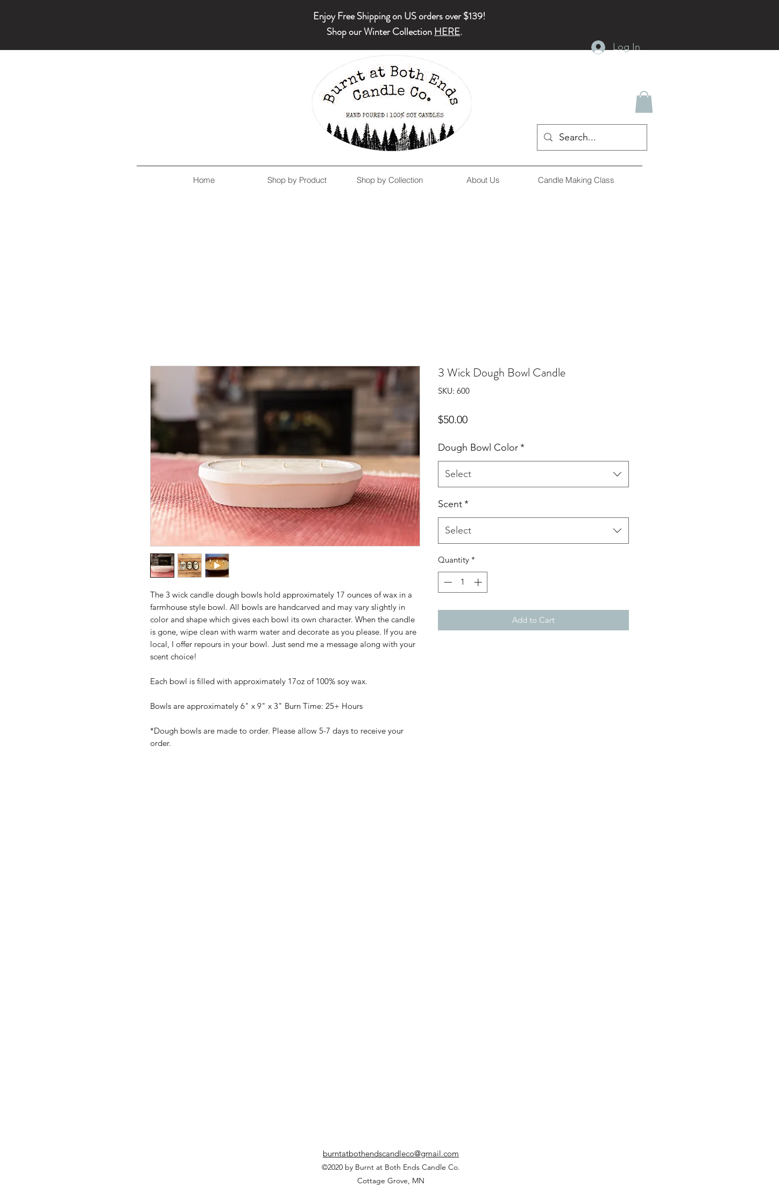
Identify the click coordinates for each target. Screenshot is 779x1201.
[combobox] (533, 474)
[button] (644, 102)
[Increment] (479, 582)
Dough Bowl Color (481, 447)
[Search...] (591, 138)
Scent (453, 504)
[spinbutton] (463, 582)
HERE (447, 32)
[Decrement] (447, 582)
